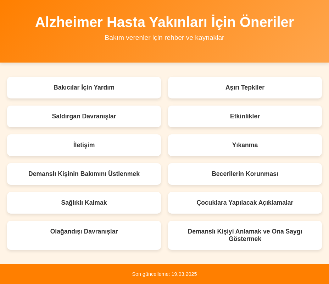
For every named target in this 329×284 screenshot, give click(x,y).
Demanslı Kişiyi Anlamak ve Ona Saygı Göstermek (245, 235)
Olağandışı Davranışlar (84, 231)
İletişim (84, 145)
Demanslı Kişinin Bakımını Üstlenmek (84, 173)
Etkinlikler (245, 116)
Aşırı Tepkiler (244, 87)
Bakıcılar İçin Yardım (84, 87)
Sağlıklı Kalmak (84, 202)
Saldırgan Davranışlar (84, 116)
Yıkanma (245, 145)
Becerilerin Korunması (245, 173)
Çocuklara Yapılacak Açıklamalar (245, 202)
